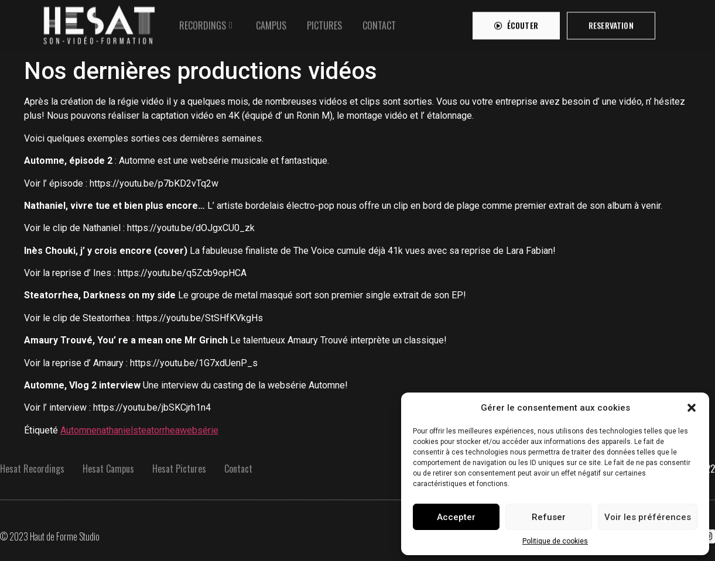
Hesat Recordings (32, 469)
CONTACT (379, 23)
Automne (78, 430)
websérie (199, 430)
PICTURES (324, 23)
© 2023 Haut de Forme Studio (50, 536)
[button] (691, 408)
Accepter (456, 517)
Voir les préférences (647, 517)
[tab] (207, 23)
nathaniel (115, 430)
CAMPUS (271, 23)
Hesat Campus (108, 469)
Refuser (549, 517)
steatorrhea (156, 430)
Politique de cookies (555, 541)
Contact (238, 469)
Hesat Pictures (179, 469)
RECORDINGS (202, 23)
